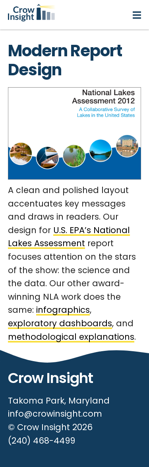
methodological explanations (71, 337)
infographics (63, 310)
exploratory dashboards (60, 323)
